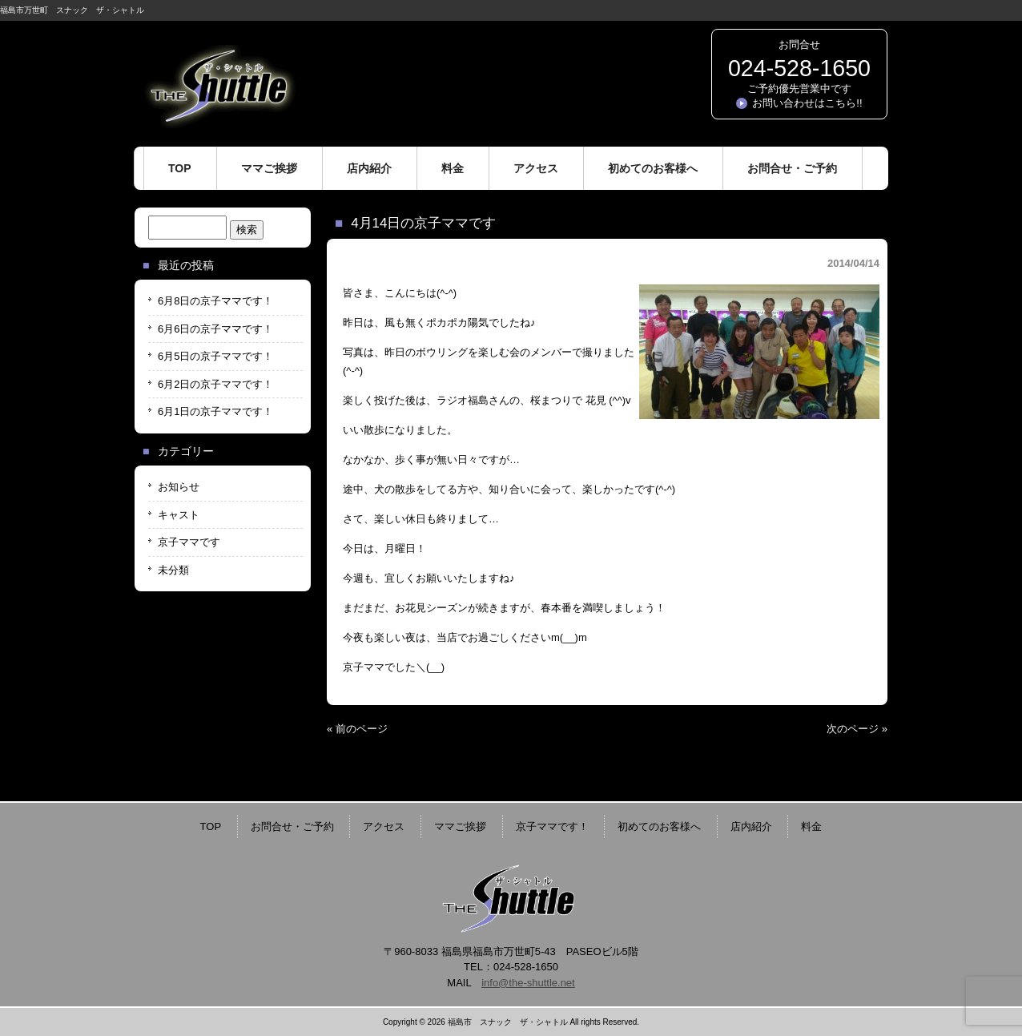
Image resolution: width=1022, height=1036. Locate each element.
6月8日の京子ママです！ (215, 301)
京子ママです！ (552, 826)
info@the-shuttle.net (528, 983)
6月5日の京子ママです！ (215, 356)
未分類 (173, 570)
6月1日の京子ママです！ (215, 411)
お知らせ (178, 487)
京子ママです (189, 542)
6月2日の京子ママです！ (215, 384)
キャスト (178, 515)
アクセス (383, 826)
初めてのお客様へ (659, 826)
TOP (211, 826)
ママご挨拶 (460, 826)
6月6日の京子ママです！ (215, 329)
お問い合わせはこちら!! (807, 103)
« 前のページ (357, 729)
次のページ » (857, 729)
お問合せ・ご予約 (292, 826)
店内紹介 (751, 826)
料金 (811, 826)
